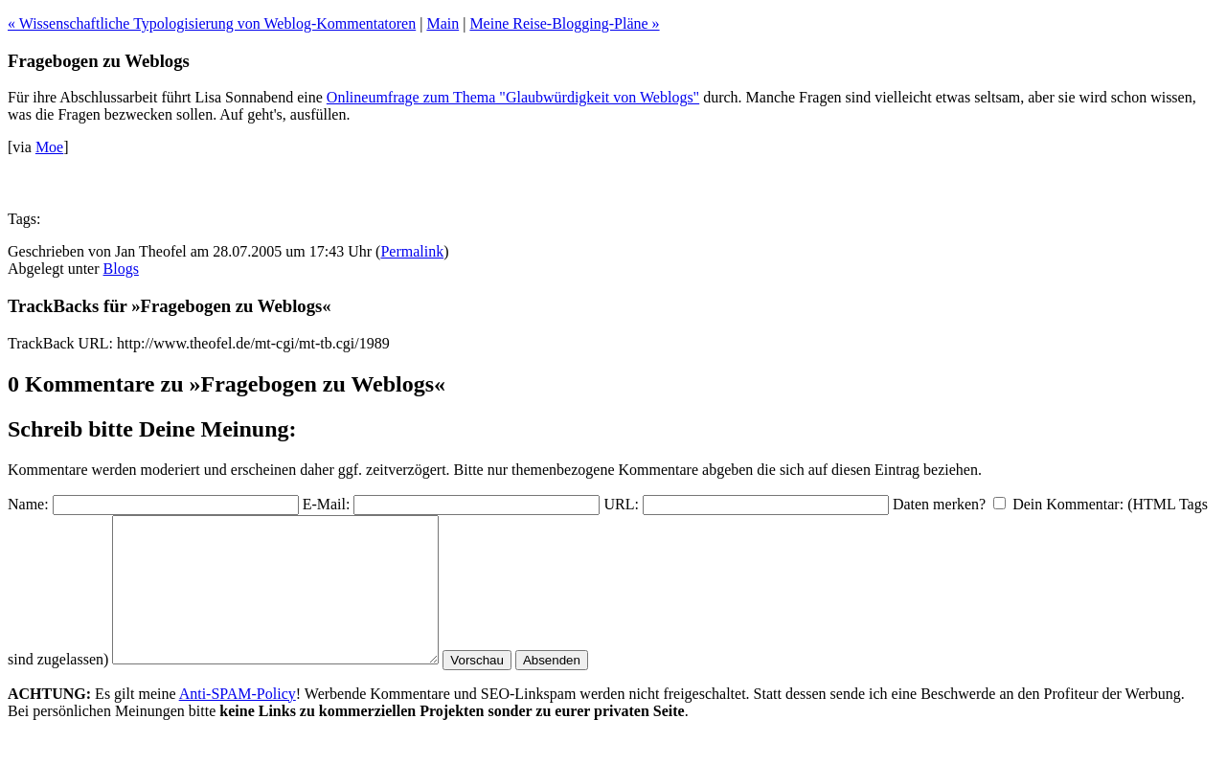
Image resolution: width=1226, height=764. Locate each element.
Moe (49, 147)
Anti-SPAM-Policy (237, 722)
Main (442, 23)
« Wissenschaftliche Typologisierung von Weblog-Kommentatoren (212, 23)
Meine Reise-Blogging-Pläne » (564, 23)
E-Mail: (327, 504)
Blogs (121, 268)
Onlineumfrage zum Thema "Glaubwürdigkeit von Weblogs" (513, 97)
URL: (620, 504)
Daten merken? (939, 504)
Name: (28, 504)
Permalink (411, 251)
